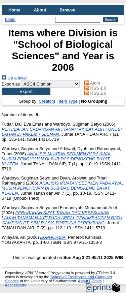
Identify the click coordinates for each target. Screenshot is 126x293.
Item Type (68, 101)
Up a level (14, 77)
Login (10, 19)
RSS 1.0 (94, 88)
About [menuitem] (40, 9)
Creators (47, 101)
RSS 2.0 (94, 93)
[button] (26, 91)
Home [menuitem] (14, 9)
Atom (91, 83)
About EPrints (89, 281)
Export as (11, 84)
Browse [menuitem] (67, 9)
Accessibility (15, 285)
